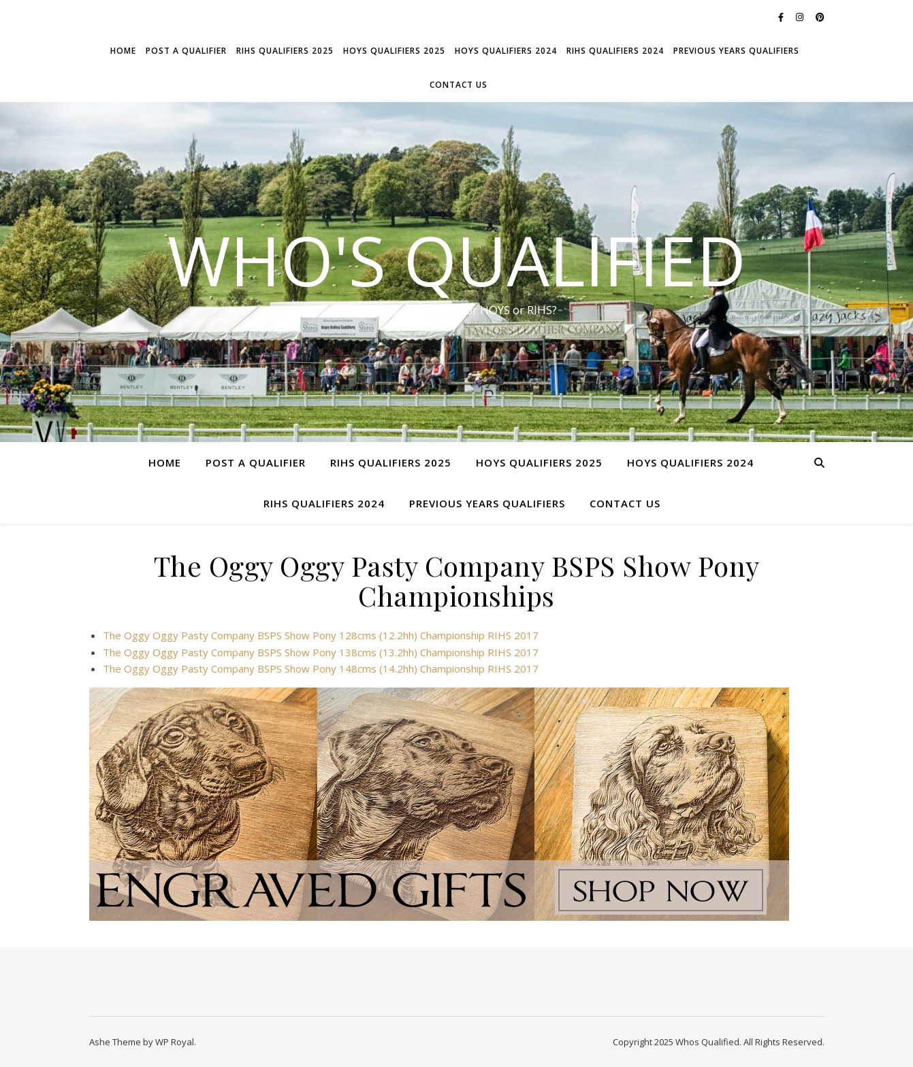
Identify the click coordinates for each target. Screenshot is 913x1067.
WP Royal (174, 1042)
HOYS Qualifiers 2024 (506, 50)
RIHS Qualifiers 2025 (285, 50)
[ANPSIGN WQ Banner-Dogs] (456, 804)
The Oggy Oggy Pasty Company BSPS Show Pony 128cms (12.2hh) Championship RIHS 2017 (321, 635)
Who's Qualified (456, 260)
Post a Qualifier (186, 50)
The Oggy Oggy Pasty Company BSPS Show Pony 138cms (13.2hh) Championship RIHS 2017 (321, 652)
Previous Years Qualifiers (736, 50)
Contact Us (458, 84)
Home (123, 50)
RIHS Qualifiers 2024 (615, 50)
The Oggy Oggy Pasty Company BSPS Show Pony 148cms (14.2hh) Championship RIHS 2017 (321, 668)
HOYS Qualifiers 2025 (394, 50)
